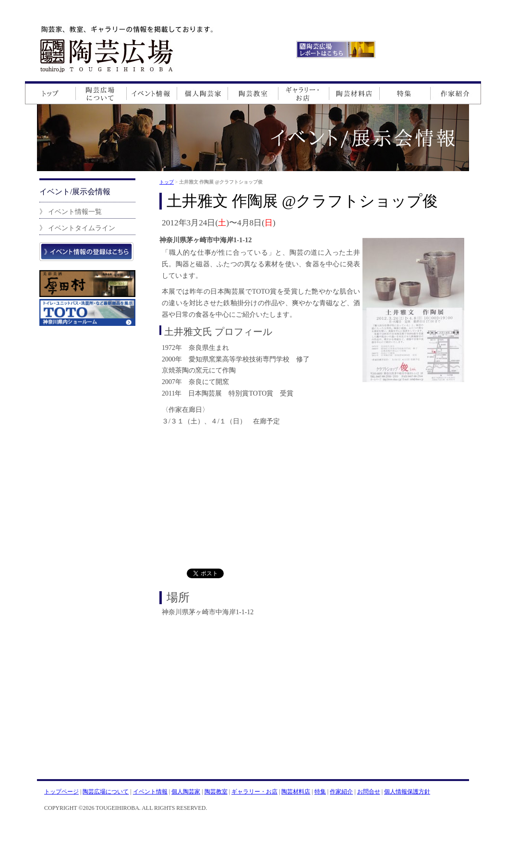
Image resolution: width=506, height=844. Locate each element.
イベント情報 (150, 791)
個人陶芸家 (185, 791)
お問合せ (368, 791)
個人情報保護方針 (407, 791)
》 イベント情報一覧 (70, 211)
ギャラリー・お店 (254, 791)
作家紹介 (341, 791)
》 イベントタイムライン (77, 228)
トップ (166, 182)
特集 (320, 791)
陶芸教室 (216, 791)
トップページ (61, 791)
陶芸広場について (106, 791)
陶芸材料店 (295, 791)
